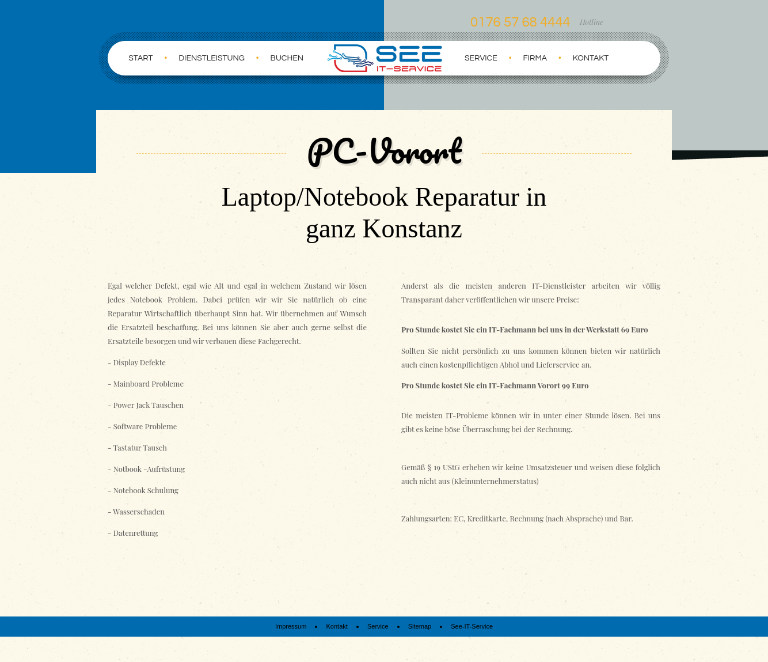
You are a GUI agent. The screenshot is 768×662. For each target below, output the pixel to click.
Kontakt (591, 58)
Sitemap (419, 626)
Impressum (290, 626)
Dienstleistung (211, 58)
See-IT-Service (472, 626)
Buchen (287, 58)
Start (140, 58)
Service (481, 58)
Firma (535, 58)
